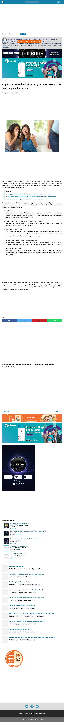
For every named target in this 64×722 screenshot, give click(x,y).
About (20, 713)
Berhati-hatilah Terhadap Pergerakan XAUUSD (19, 523)
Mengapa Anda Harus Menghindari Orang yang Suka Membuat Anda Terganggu (29, 194)
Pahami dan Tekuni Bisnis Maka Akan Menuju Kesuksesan (26, 574)
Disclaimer (42, 713)
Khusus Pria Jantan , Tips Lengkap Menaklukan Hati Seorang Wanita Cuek (31, 613)
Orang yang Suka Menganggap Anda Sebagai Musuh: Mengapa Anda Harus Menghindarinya (32, 196)
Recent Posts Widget (5, 561)
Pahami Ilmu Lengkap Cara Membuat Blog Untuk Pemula (26, 590)
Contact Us (27, 713)
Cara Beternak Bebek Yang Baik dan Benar (22, 605)
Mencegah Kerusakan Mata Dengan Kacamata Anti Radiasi (27, 621)
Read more (18, 526)
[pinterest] (39, 320)
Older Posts (58, 411)
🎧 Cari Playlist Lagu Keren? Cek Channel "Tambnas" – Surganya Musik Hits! (25, 538)
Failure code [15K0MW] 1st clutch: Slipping (18, 553)
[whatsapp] (54, 320)
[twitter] (24, 320)
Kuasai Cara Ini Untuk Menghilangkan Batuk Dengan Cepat (26, 598)
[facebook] (9, 320)
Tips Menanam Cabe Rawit (17, 566)
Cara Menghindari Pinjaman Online (19, 582)
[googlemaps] (32, 706)
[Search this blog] (61, 2)
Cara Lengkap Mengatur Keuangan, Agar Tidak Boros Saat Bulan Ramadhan (32, 637)
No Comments (13, 528)
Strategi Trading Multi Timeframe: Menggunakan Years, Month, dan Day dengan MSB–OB (28, 531)
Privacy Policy (34, 713)
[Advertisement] (32, 18)
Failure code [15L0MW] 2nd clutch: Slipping (19, 546)
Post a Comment (14, 93)
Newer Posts (6, 411)
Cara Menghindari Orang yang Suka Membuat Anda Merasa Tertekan (26, 199)
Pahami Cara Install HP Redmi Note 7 (20, 629)
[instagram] (26, 706)
